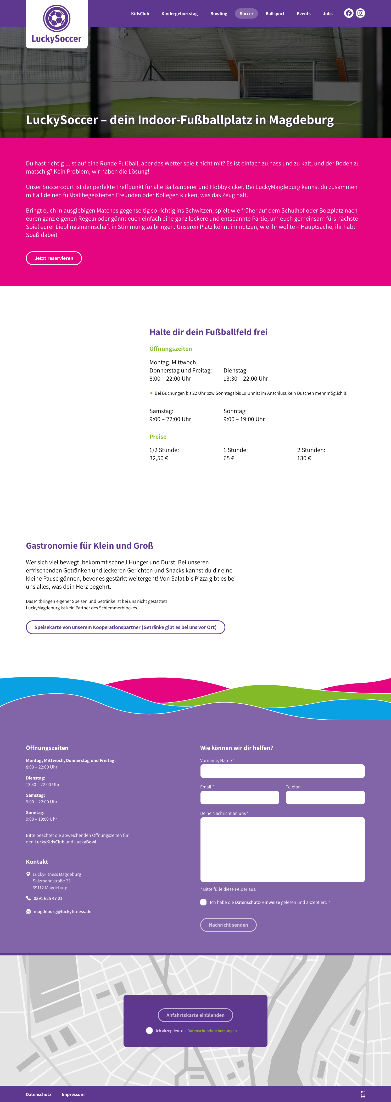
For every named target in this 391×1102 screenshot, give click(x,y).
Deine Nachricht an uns (224, 813)
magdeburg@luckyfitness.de (58, 911)
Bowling (218, 13)
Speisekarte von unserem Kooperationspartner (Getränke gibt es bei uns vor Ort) (126, 627)
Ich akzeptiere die (196, 1030)
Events (304, 13)
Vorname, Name (217, 760)
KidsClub (140, 13)
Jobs (328, 13)
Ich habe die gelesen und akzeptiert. (270, 902)
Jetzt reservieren (54, 258)
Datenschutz (38, 1094)
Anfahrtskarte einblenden (195, 1015)
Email (207, 786)
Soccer (246, 13)
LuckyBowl (85, 842)
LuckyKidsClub (49, 842)
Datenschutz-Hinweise (257, 902)
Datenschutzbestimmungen (212, 1030)
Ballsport (275, 13)
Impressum (73, 1094)
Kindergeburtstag (179, 13)
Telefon (293, 786)
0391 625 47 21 (44, 898)
